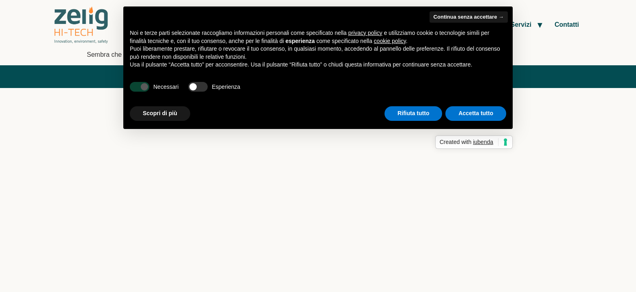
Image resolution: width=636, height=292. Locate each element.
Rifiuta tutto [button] (414, 113)
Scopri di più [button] (160, 113)
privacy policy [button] (365, 33)
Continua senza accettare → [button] (469, 17)
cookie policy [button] (390, 41)
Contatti (566, 24)
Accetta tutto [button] (475, 113)
